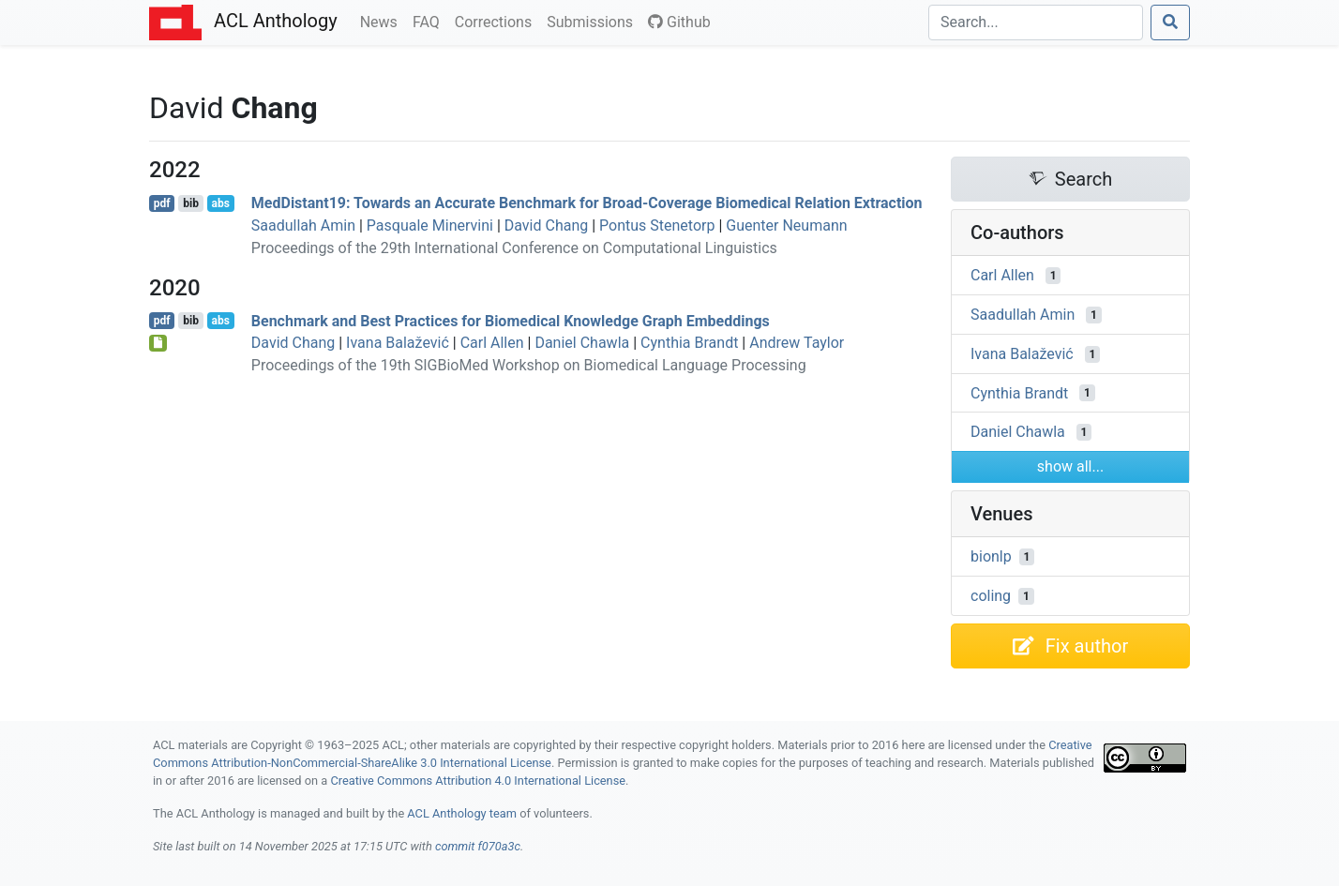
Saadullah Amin (303, 225)
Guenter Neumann (786, 225)
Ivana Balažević (397, 343)
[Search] (1035, 22)
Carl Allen (492, 343)
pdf (162, 203)
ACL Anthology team (462, 813)
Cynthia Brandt (689, 343)
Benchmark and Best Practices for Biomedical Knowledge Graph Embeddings (510, 320)
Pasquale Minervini (430, 225)
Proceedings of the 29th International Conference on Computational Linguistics (514, 248)
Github (679, 22)
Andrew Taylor (796, 343)
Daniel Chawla (581, 343)
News (382, 20)
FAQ (430, 20)
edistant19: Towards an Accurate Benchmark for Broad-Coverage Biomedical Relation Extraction (587, 203)
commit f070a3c (477, 846)
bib (191, 203)
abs (220, 203)
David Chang (546, 225)
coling (990, 596)
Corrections (497, 20)
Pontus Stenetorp (657, 225)
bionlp (991, 556)
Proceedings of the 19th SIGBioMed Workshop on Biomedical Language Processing (528, 365)
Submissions (593, 20)
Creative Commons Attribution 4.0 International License (477, 780)
